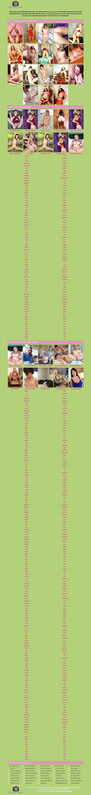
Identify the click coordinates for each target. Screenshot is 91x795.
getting (64, 210)
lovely (64, 249)
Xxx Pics (12, 768)
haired (26, 222)
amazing (64, 158)
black (26, 173)
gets (26, 210)
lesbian (64, 244)
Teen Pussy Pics (15, 771)
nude (26, 264)
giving (64, 215)
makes (65, 254)
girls (64, 212)
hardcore (26, 225)
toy (26, 326)
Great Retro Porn (31, 778)
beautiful (26, 165)
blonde (64, 173)
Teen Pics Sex (59, 768)
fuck (64, 202)
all (26, 158)
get (65, 207)
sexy (64, 289)
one (26, 267)
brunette (26, 180)
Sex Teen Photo (15, 773)
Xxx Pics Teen (59, 766)
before (65, 168)
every (26, 198)
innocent (64, 237)
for (64, 198)
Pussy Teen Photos (32, 773)
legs (26, 244)
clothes (64, 185)
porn (26, 279)
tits (65, 324)
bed (26, 168)
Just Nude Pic (75, 775)
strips (26, 301)
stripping (64, 299)
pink (64, 274)
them (26, 316)
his (65, 232)
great (26, 220)
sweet (26, 306)
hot (65, 235)
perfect (26, 272)
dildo (26, 193)
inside (26, 240)
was (64, 328)
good (26, 217)
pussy (64, 282)
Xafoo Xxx (29, 783)
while (64, 333)
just (26, 242)
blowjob (26, 175)
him (26, 232)
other (64, 267)
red (65, 284)
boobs (26, 178)
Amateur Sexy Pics (62, 780)
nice (26, 262)
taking (26, 309)
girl (26, 212)
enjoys (64, 195)
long (64, 247)
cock (26, 188)
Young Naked (75, 783)
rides (26, 286)
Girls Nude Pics (15, 778)
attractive (26, 163)
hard (64, 222)
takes (64, 306)
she (26, 291)
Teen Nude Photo (30, 768)
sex (26, 289)
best (26, 170)
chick (26, 185)
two (64, 326)
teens (26, 311)
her (26, 230)
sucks (64, 304)
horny (26, 235)
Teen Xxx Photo (45, 766)
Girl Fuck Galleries (46, 780)
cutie (26, 190)
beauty (64, 165)
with (26, 338)
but (65, 180)
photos (64, 272)
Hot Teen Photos (30, 766)
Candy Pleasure (61, 771)
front (26, 202)
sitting (26, 296)
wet (64, 331)
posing (64, 279)
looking (26, 249)
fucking (64, 205)
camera (26, 183)
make (26, 254)
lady (64, 242)
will (65, 336)
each (26, 195)
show (64, 291)
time (26, 324)
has (64, 225)
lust (64, 252)
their (64, 314)
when (26, 333)
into (64, 240)
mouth (65, 257)
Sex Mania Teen (15, 766)
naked (26, 259)
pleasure (64, 277)
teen (64, 309)
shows (65, 294)
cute (64, 188)
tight (64, 321)
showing (26, 294)
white (26, 336)
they (64, 319)
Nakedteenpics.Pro (62, 783)
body (64, 175)
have (26, 227)
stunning (64, 301)
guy (64, 220)
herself (64, 230)
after (64, 156)
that (64, 311)
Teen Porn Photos (45, 768)
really (26, 284)
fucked (26, 205)
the (26, 314)
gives (26, 215)
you (64, 338)
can (64, 183)
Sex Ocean (74, 768)
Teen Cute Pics (30, 771)
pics (26, 274)
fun (26, 207)
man (26, 257)
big (65, 170)
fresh (26, 200)
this (26, 321)
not (65, 262)
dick (64, 190)
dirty (64, 193)
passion (64, 269)
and (26, 160)
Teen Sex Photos (75, 766)
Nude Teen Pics (30, 775)
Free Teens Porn (76, 771)
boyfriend (65, 178)
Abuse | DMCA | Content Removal (61, 791)
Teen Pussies (14, 775)
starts (26, 299)
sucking (26, 304)
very (26, 328)
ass (64, 160)
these (26, 319)
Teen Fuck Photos (46, 771)
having (64, 227)
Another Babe (45, 773)
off (64, 264)
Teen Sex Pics (14, 780)
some (64, 296)
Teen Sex (43, 783)
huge (26, 237)
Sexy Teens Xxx (46, 778)
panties (26, 269)
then (64, 316)
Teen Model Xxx (76, 778)
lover (26, 252)
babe (64, 163)
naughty (64, 259)
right (64, 286)
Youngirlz (59, 775)
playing (26, 277)
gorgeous (65, 217)
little (26, 247)
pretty (26, 282)
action (26, 156)
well (26, 331)
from (64, 200)
